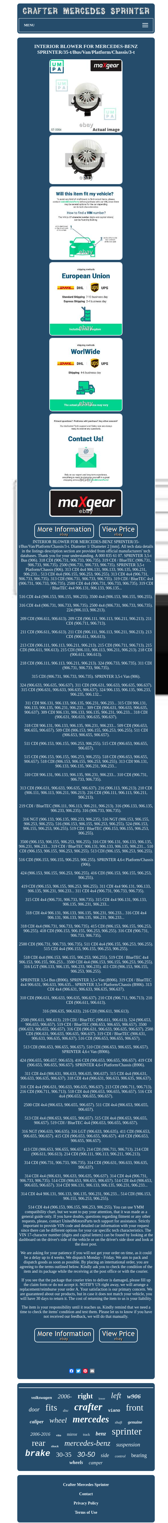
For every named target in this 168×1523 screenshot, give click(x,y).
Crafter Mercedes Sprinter (86, 1485)
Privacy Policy (86, 1503)
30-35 (63, 1454)
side (105, 1455)
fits (51, 1407)
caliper (37, 1421)
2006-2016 (40, 1434)
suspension (128, 1444)
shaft (118, 1422)
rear (39, 1443)
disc (65, 1411)
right (85, 1396)
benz (101, 1434)
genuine (135, 1422)
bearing (139, 1455)
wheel (58, 1420)
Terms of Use (86, 1512)
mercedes (91, 1419)
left (116, 1395)
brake (37, 1454)
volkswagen (41, 1397)
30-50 (86, 1454)
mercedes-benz (87, 1443)
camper (96, 1462)
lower (102, 1398)
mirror (72, 1434)
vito (58, 1435)
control (120, 1456)
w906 (134, 1396)
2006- (65, 1396)
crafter (88, 1407)
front (134, 1407)
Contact (86, 1494)
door (34, 1409)
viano (114, 1410)
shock (54, 1446)
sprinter (127, 1431)
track (86, 1435)
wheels (76, 1462)
